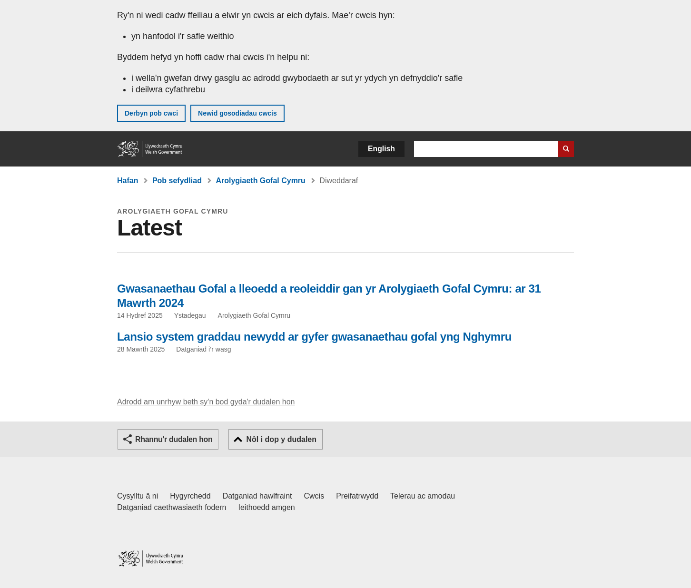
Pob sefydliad (177, 180)
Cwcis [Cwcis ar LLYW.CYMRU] (314, 496)
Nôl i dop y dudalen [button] (281, 439)
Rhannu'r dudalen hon (173, 439)
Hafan (127, 180)
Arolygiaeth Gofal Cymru (260, 180)
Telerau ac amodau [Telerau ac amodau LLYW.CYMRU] (422, 496)
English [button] (381, 149)
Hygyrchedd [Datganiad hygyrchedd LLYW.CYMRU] (190, 496)
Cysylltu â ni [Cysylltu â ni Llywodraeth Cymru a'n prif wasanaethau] (137, 496)
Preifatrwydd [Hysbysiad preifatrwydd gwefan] (357, 496)
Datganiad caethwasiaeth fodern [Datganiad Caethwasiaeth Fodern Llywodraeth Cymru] (172, 507)
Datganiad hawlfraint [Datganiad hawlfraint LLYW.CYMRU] (257, 496)
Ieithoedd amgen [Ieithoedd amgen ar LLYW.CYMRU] (266, 507)
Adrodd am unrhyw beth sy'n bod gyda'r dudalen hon (206, 402)
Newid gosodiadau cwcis (237, 113)
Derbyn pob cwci (151, 113)
